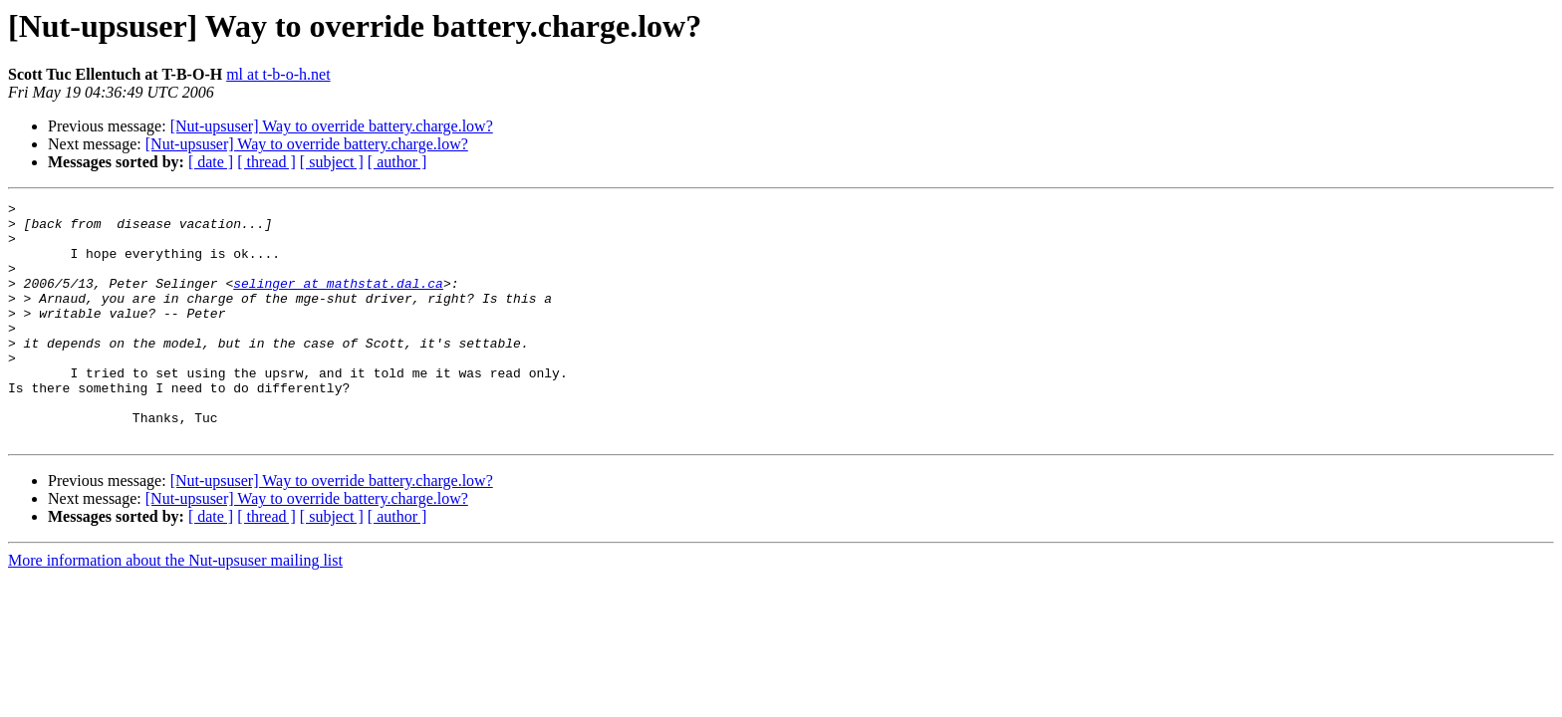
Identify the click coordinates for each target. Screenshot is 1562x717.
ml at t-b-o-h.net (278, 74)
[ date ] (210, 161)
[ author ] (397, 161)
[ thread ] (266, 161)
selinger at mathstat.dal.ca (338, 301)
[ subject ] (332, 161)
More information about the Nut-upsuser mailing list (175, 607)
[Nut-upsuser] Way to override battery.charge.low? (331, 126)
